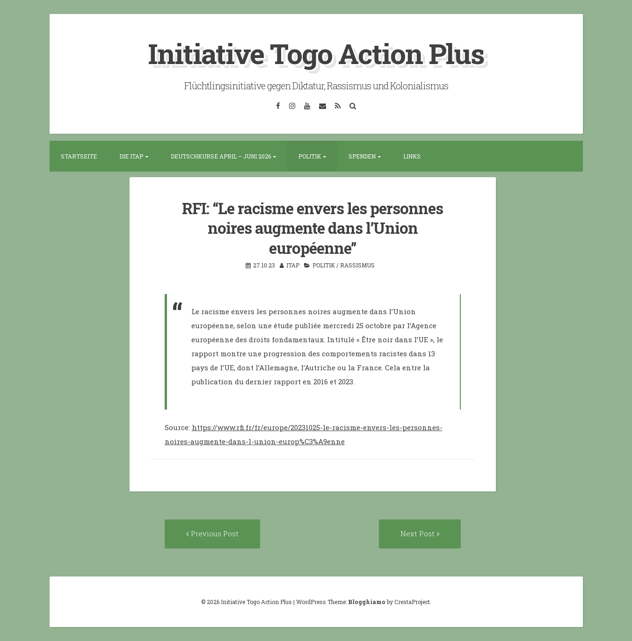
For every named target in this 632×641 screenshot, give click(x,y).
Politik (309, 156)
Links (412, 156)
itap (292, 265)
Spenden (362, 156)
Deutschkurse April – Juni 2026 (221, 156)
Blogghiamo (366, 601)
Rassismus (357, 265)
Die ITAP (131, 156)
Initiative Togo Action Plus (316, 53)
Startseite (79, 156)
